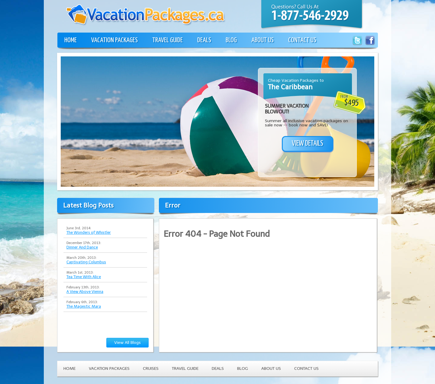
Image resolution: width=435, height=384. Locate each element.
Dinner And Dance (82, 247)
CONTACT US (302, 40)
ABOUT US (262, 40)
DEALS (204, 40)
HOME (70, 40)
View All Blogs (127, 342)
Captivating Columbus (86, 262)
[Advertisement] (111, 141)
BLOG (231, 40)
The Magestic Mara (83, 306)
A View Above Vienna (84, 291)
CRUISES (151, 368)
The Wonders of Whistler (88, 232)
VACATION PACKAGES (114, 40)
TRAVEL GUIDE (167, 40)
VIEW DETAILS (307, 143)
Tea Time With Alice (83, 277)
